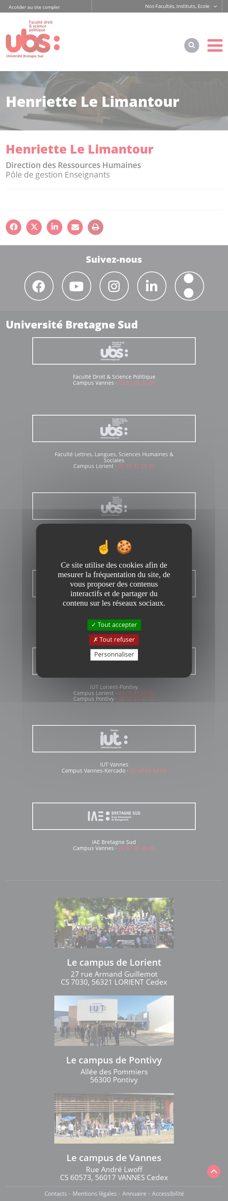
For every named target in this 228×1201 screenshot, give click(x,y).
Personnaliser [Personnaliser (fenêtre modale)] (114, 654)
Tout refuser (114, 640)
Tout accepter (114, 624)
